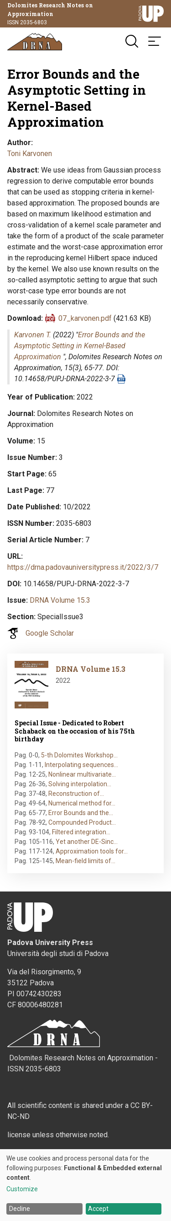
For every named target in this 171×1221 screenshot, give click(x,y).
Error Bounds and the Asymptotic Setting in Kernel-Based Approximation (79, 345)
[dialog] (85, 1185)
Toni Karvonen (29, 153)
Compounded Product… (82, 822)
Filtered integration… (81, 832)
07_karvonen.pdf (85, 318)
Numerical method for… (81, 803)
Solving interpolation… (79, 784)
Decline (19, 1208)
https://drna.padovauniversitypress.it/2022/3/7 (82, 567)
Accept (98, 1208)
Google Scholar (50, 633)
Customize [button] (22, 1189)
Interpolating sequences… (81, 764)
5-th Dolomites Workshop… (79, 755)
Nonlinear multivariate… (82, 774)
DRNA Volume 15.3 (60, 600)
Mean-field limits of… (85, 860)
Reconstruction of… (76, 793)
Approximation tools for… (92, 851)
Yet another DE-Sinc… (87, 841)
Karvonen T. (32, 334)
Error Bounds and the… (80, 812)
